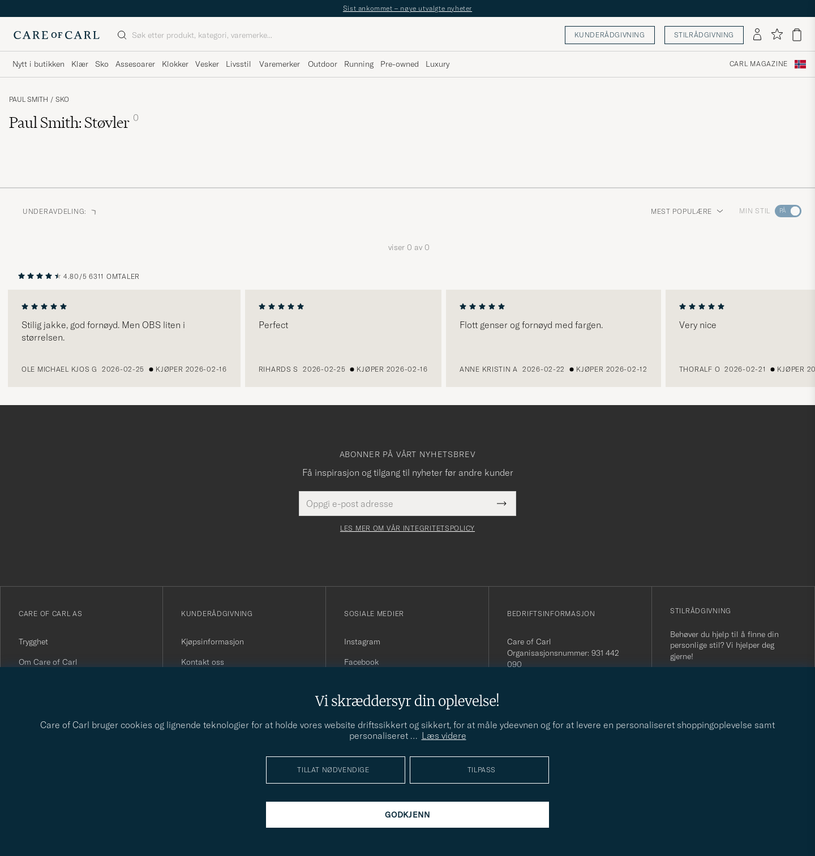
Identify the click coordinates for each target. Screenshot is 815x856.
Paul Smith (28, 100)
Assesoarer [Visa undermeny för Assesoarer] (135, 64)
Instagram (362, 641)
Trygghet (33, 641)
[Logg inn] (757, 35)
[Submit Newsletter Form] (502, 503)
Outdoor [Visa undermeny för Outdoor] (322, 64)
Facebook (361, 662)
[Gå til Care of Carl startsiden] (57, 35)
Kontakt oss (202, 662)
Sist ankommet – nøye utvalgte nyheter (407, 8)
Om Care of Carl (48, 662)
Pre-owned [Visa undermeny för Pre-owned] (399, 64)
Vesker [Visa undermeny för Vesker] (207, 64)
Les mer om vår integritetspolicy (407, 528)
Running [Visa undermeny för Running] (359, 64)
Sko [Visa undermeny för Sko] (102, 64)
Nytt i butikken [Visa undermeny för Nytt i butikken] (38, 64)
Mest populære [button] (687, 211)
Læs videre (444, 735)
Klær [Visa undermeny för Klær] (79, 64)
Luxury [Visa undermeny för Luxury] (437, 64)
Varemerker (279, 64)
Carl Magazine (759, 64)
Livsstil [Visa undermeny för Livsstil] (238, 64)
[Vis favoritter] (777, 34)
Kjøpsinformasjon (212, 641)
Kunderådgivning (609, 35)
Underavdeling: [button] (60, 211)
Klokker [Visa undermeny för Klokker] (175, 64)
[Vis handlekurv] (797, 35)
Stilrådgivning (704, 35)
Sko (62, 100)
